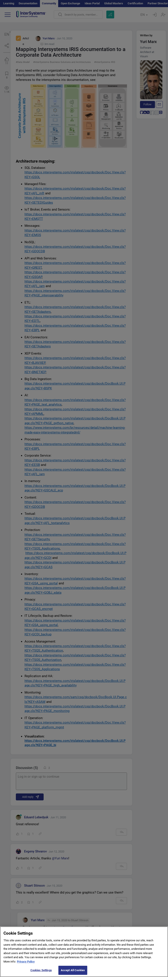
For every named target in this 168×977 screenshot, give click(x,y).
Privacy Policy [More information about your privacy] (26, 963)
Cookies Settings (41, 972)
